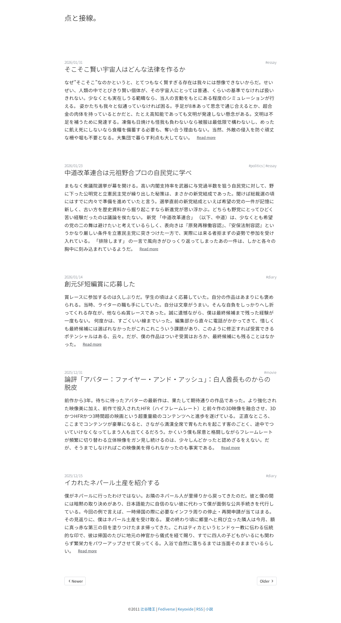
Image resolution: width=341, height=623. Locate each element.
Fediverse (166, 609)
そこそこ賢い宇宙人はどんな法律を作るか (124, 69)
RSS (199, 609)
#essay (271, 62)
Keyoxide (186, 609)
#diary (271, 276)
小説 (209, 609)
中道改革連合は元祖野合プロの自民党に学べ (128, 172)
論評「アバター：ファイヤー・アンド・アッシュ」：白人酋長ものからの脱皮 (167, 383)
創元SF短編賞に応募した (99, 283)
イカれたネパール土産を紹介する (112, 482)
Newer (75, 581)
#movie (270, 372)
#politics (256, 165)
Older (267, 581)
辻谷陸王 (148, 609)
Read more (206, 137)
